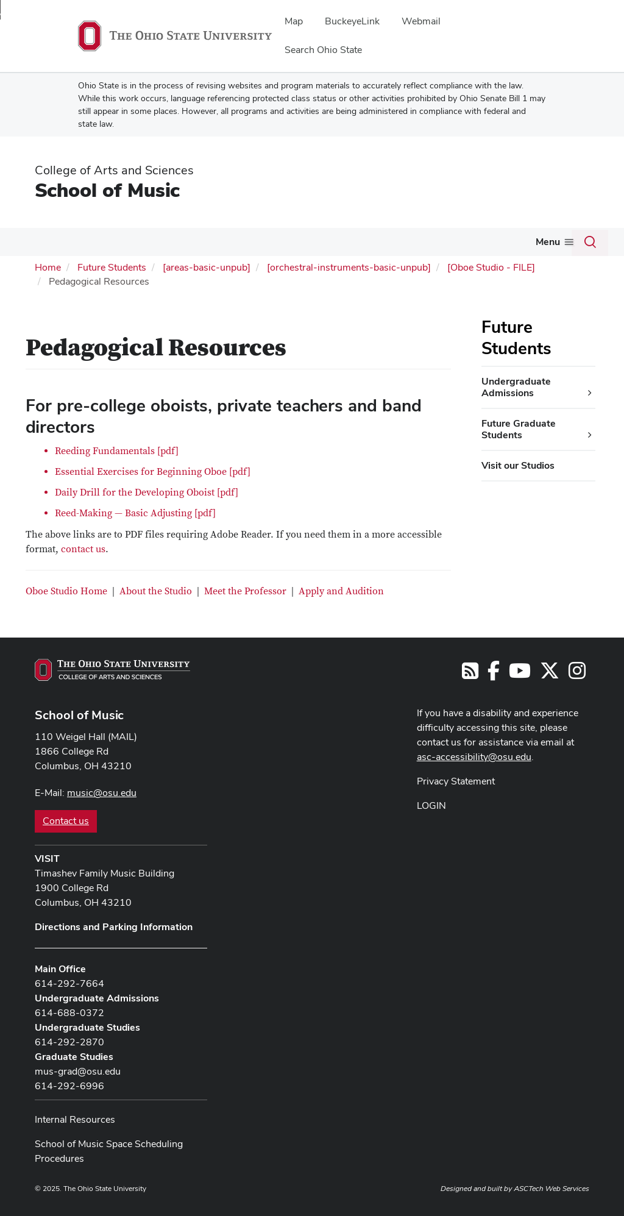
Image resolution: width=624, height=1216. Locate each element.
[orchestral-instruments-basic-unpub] (349, 266)
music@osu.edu (101, 791)
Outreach (394, 241)
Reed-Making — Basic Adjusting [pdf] (135, 512)
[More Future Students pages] (251, 245)
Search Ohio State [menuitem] (323, 49)
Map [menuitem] (294, 21)
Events (343, 241)
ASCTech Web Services (551, 1187)
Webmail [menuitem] (421, 21)
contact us (83, 548)
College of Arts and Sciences (114, 170)
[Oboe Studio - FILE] (491, 266)
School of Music (107, 189)
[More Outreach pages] (419, 245)
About (36, 241)
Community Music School (543, 241)
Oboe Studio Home (66, 590)
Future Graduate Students (518, 427)
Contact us (66, 819)
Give (451, 241)
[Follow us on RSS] (470, 673)
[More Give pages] (465, 245)
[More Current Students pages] (155, 245)
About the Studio (155, 590)
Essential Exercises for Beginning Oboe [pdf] (152, 470)
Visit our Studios (518, 464)
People (287, 241)
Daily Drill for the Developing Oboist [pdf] (146, 491)
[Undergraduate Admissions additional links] (589, 391)
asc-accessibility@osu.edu (474, 755)
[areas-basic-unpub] (206, 266)
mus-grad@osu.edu (78, 1070)
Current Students (114, 241)
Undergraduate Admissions (516, 385)
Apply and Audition (341, 590)
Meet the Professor (245, 590)
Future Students (211, 241)
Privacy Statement (456, 779)
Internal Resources (75, 1118)
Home (48, 266)
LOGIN (431, 804)
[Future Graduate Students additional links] (589, 433)
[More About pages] (55, 245)
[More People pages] (307, 245)
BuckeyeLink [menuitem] (352, 21)
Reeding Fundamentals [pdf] (117, 450)
